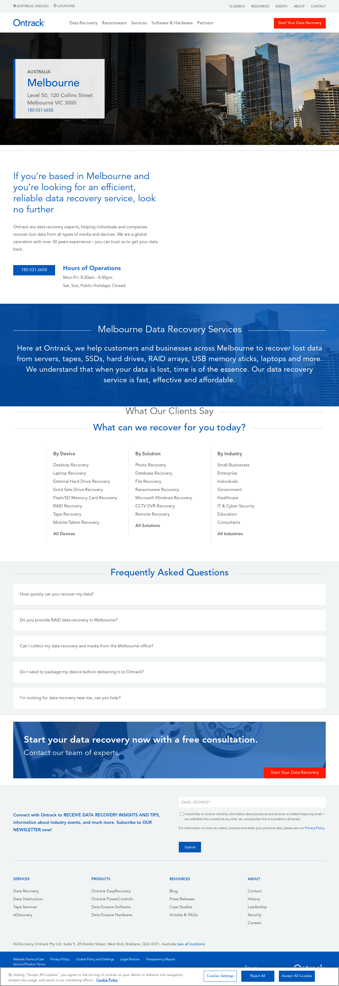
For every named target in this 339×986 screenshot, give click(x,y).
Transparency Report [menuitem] (160, 959)
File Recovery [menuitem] (148, 482)
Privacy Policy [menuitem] (60, 959)
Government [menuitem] (229, 490)
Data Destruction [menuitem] (28, 899)
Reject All (257, 976)
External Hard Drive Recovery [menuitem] (81, 482)
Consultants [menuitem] (228, 523)
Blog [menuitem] (174, 891)
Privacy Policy (314, 828)
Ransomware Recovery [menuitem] (157, 490)
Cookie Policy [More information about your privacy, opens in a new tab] (107, 980)
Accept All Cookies (297, 976)
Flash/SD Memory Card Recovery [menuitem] (85, 498)
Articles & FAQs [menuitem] (184, 915)
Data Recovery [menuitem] (26, 891)
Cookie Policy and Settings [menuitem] (95, 959)
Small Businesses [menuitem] (233, 465)
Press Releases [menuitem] (182, 899)
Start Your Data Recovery (300, 23)
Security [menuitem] (254, 915)
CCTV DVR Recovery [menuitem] (155, 506)
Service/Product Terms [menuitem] (29, 964)
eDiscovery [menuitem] (22, 915)
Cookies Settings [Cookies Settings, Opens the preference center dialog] (220, 976)
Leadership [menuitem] (257, 907)
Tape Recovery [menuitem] (67, 514)
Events (281, 6)
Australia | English (31, 6)
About (299, 6)
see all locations (191, 944)
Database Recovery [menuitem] (153, 473)
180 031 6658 (40, 110)
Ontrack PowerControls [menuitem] (112, 899)
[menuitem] (64, 534)
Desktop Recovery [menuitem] (71, 465)
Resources (260, 6)
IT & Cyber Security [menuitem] (236, 506)
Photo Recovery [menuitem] (150, 465)
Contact (318, 6)
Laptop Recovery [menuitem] (69, 473)
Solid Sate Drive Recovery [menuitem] (78, 490)
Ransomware (114, 23)
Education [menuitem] (227, 514)
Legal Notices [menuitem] (130, 959)
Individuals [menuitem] (227, 482)
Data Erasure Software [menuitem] (111, 907)
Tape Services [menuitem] (25, 907)
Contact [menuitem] (255, 891)
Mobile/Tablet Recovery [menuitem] (76, 523)
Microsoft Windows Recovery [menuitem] (163, 498)
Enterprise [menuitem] (227, 473)
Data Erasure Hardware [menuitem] (111, 915)
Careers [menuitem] (254, 923)
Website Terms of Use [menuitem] (28, 959)
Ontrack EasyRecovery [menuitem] (111, 891)
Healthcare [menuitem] (227, 498)
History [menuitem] (254, 899)
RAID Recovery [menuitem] (67, 506)
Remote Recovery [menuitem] (152, 514)
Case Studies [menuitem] (181, 907)
